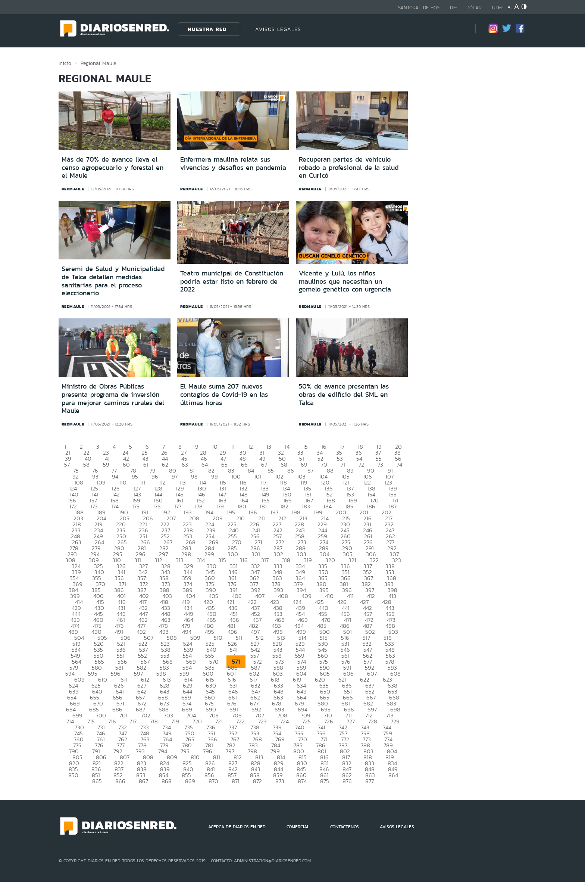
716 (112, 721)
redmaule (73, 189)
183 (306, 506)
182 (284, 506)
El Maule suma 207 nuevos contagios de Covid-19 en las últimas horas (224, 394)
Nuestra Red (207, 29)
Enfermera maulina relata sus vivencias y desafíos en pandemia (233, 163)
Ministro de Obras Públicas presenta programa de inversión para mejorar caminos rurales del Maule (113, 398)
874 (302, 781)
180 (241, 506)
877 (369, 781)
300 (233, 554)
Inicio (65, 63)
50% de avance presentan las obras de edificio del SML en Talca (344, 394)
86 (290, 470)
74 (399, 464)
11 (233, 447)
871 (236, 781)
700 (101, 715)
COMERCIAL (298, 826)
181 (263, 506)
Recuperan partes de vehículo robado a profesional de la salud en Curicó (348, 167)
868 (167, 781)
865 (97, 781)
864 (393, 775)
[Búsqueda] (458, 28)
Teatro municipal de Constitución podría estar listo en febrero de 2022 (231, 281)
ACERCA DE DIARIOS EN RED (237, 826)
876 (347, 781)
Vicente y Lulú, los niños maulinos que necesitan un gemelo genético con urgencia (345, 281)
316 (244, 560)
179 (220, 506)
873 (279, 781)
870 (213, 781)
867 (143, 781)
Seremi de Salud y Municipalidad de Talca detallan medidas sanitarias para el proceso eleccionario (113, 281)
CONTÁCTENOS (344, 826)
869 (190, 781)
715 (91, 721)
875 (324, 781)
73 (380, 464)
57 (67, 464)
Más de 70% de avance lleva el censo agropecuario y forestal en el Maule (112, 167)
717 (133, 721)
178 (199, 506)
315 (222, 560)
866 (120, 781)
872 (257, 781)
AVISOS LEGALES (278, 29)
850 (73, 775)
